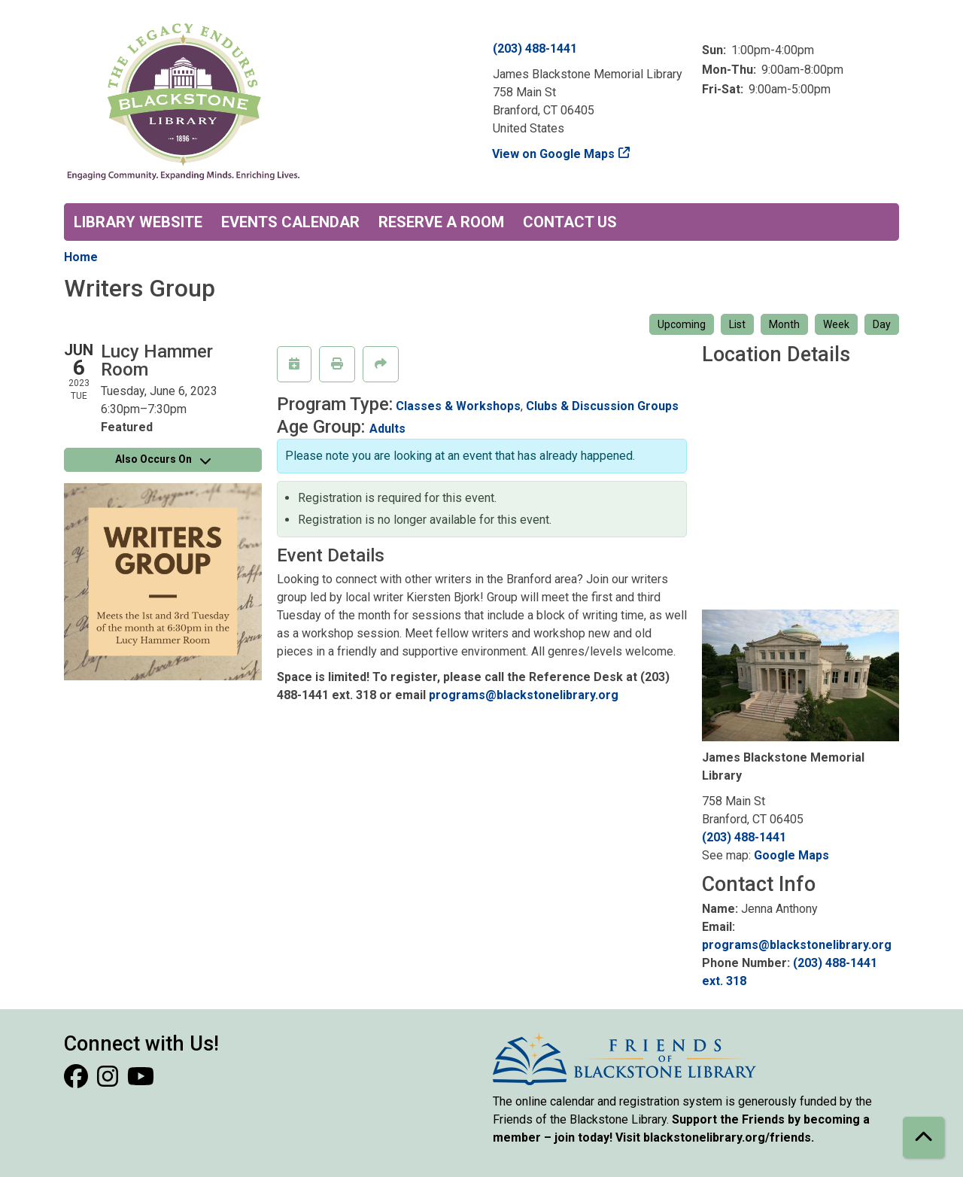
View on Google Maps (554, 154)
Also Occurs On (163, 459)
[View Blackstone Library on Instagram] (109, 1081)
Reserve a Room (441, 222)
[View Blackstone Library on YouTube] (140, 1081)
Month (784, 324)
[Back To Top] (923, 1137)
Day (882, 324)
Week (836, 324)
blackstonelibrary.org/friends (727, 1137)
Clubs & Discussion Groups (602, 406)
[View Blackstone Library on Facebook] (77, 1081)
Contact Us (570, 222)
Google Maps (791, 855)
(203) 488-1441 (535, 48)
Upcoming (682, 324)
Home (81, 257)
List (737, 324)
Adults (387, 428)
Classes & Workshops (458, 406)
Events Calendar (290, 222)
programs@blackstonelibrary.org (523, 695)
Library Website (138, 222)
